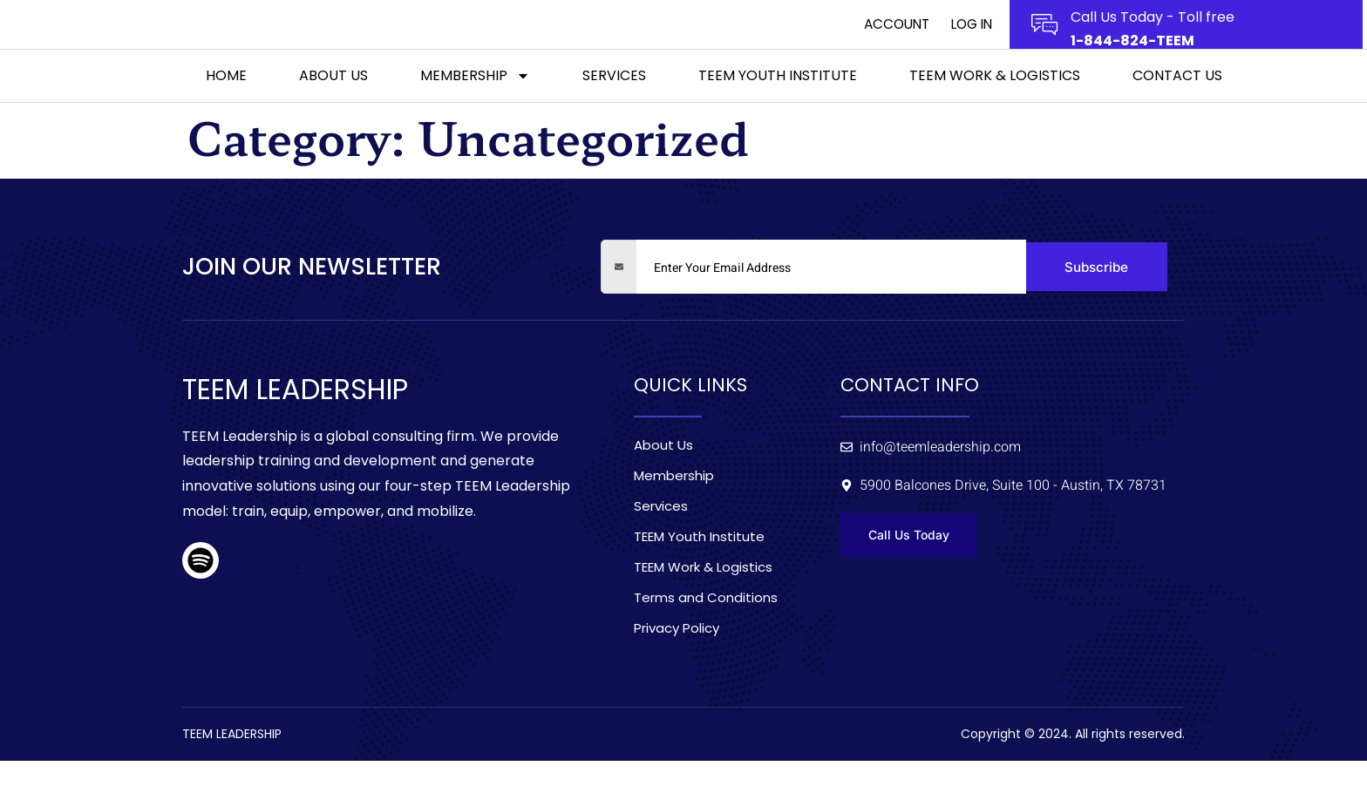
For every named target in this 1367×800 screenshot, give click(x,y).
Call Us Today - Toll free (1152, 36)
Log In (969, 43)
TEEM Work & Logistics (994, 113)
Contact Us (1177, 113)
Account (886, 43)
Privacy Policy (676, 667)
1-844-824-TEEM (1132, 60)
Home (226, 113)
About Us (333, 113)
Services (614, 113)
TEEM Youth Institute (777, 113)
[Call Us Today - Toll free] (1044, 44)
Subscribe (1096, 306)
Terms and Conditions (706, 637)
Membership (475, 113)
